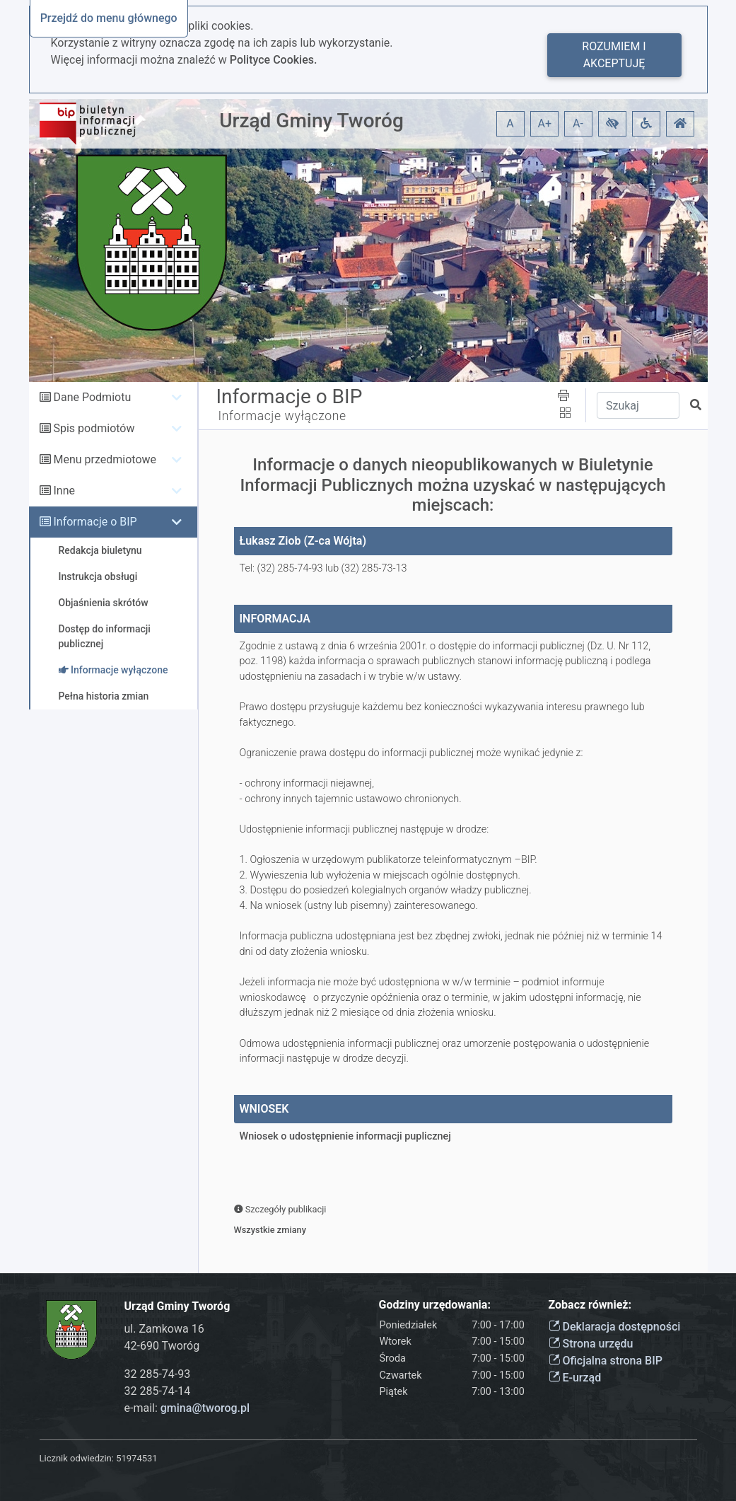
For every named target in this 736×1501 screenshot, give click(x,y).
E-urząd (575, 1377)
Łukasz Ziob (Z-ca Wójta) (303, 540)
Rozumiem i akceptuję (614, 55)
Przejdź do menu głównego (108, 18)
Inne (64, 490)
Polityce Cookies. (273, 59)
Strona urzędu (591, 1343)
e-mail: (187, 1408)
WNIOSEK (264, 1108)
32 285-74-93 (157, 1374)
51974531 (136, 1458)
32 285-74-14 (157, 1391)
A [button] (509, 123)
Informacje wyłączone (282, 416)
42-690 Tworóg (162, 1345)
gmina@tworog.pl (205, 1408)
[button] (612, 124)
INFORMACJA (275, 618)
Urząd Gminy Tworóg (311, 120)
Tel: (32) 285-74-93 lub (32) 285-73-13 (323, 568)
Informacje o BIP (94, 521)
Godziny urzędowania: (435, 1304)
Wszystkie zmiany (270, 1229)
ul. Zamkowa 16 (164, 1328)
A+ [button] (545, 123)
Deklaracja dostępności (615, 1326)
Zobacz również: (590, 1304)
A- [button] (578, 123)
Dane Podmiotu (92, 397)
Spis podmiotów (93, 428)
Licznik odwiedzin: (77, 1458)
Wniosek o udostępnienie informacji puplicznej (345, 1136)
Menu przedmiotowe (104, 459)
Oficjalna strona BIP (605, 1360)
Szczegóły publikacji (280, 1209)
